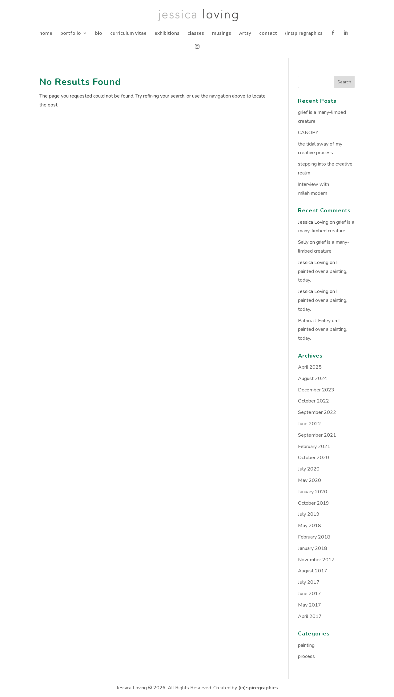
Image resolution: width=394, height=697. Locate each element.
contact (268, 33)
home (45, 33)
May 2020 (309, 480)
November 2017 (316, 559)
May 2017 (309, 605)
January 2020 (312, 491)
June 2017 (309, 593)
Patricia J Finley (314, 320)
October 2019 (313, 503)
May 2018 (309, 525)
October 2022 (313, 401)
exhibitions (167, 33)
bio (98, 33)
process (306, 656)
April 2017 (310, 616)
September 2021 (317, 435)
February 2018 (314, 537)
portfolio (70, 33)
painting (306, 645)
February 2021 (314, 446)
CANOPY (308, 132)
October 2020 (313, 457)
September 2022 (317, 412)
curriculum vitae (128, 33)
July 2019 (309, 514)
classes (195, 33)
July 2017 (309, 582)
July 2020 (309, 469)
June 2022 (309, 423)
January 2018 (312, 548)
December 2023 (316, 390)
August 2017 (312, 570)
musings (221, 33)
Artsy (245, 33)
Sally (303, 242)
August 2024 (312, 378)
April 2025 (310, 367)
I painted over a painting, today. (322, 271)
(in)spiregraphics (304, 33)
